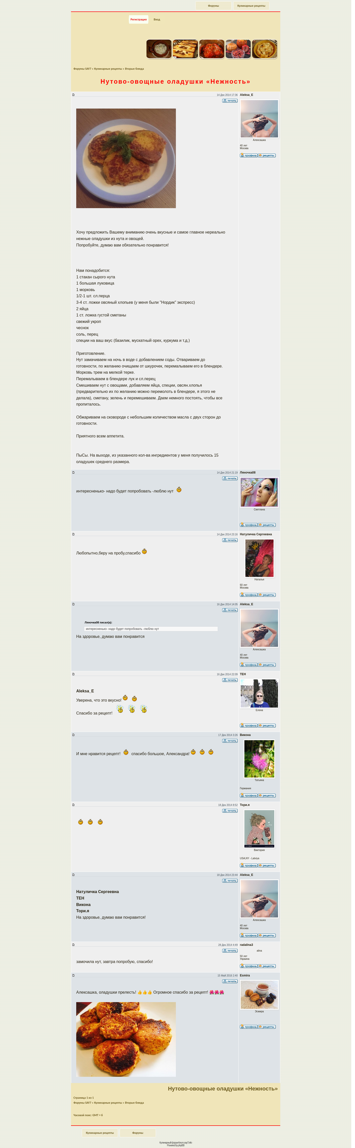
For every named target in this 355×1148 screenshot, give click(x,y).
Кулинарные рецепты (251, 5)
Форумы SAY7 (82, 68)
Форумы (213, 5)
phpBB (181, 1145)
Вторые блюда (134, 68)
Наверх (334, 1139)
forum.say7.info (185, 1142)
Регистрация (139, 19)
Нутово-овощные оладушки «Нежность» (223, 1089)
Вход (157, 19)
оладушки (176, 81)
